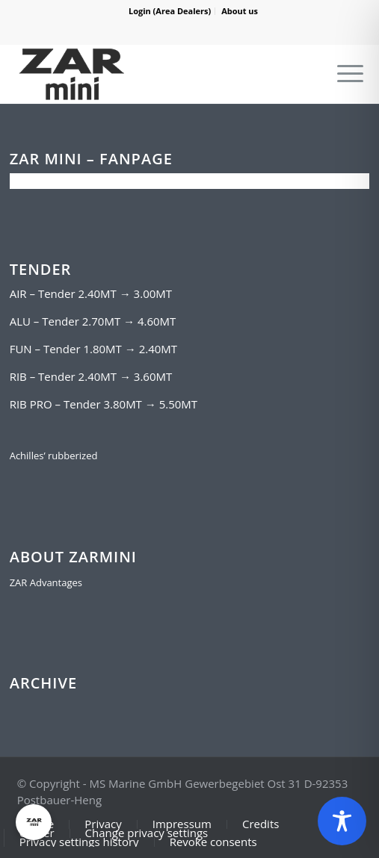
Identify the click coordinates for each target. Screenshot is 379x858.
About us (239, 10)
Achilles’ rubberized (54, 455)
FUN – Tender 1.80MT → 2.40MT (93, 348)
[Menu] (350, 74)
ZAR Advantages (46, 582)
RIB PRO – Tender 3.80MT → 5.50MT (103, 404)
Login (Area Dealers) (170, 10)
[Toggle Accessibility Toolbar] (342, 821)
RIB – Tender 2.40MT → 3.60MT (91, 376)
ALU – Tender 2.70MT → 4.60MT (93, 321)
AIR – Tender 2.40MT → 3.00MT (91, 293)
